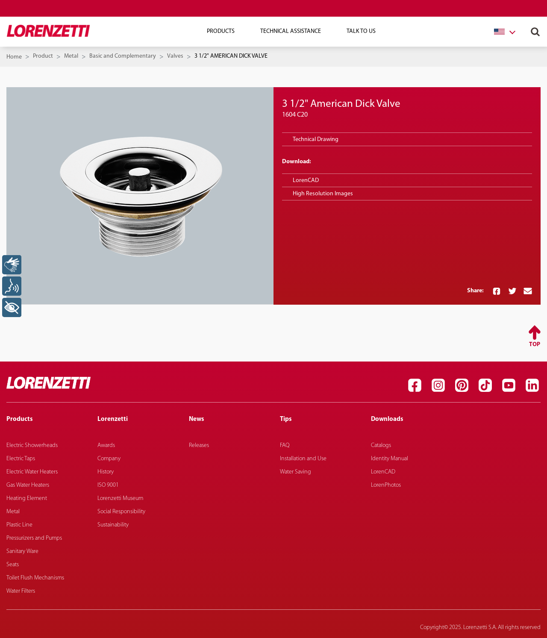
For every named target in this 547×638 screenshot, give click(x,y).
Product (43, 56)
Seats (12, 565)
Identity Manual (389, 459)
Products (221, 31)
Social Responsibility (121, 512)
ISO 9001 (108, 485)
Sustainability (113, 525)
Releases (199, 445)
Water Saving (295, 472)
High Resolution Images (323, 194)
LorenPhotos (386, 485)
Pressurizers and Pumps (34, 538)
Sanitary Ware (22, 551)
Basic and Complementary (122, 56)
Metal (71, 56)
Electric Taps (20, 459)
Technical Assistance (290, 31)
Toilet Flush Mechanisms (35, 578)
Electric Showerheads (32, 445)
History (105, 472)
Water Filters (20, 591)
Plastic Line (19, 525)
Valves (175, 56)
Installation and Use (303, 459)
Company (109, 459)
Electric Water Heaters (32, 472)
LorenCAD (306, 180)
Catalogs (381, 445)
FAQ (284, 445)
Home (14, 57)
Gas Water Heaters (27, 485)
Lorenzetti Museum (120, 498)
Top (534, 344)
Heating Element (26, 498)
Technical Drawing (315, 139)
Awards (106, 445)
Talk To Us (361, 31)
